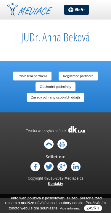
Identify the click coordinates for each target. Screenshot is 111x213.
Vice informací (71, 208)
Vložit (80, 9)
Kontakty (55, 184)
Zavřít (93, 208)
